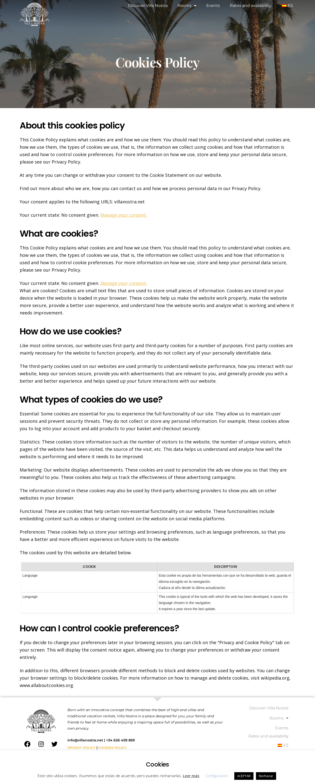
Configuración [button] (216, 775)
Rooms (186, 5)
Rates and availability (250, 5)
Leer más (191, 775)
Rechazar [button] (266, 776)
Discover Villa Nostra (148, 5)
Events (213, 5)
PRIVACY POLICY (82, 749)
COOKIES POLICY (115, 749)
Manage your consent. (123, 215)
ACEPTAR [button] (244, 776)
